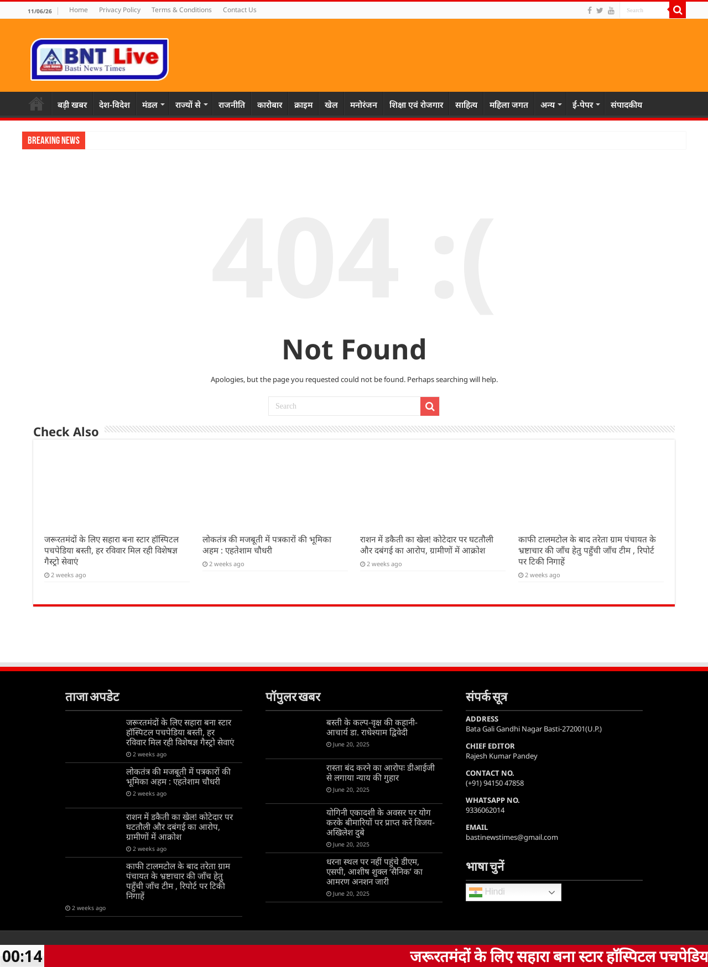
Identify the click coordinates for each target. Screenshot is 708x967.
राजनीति (231, 104)
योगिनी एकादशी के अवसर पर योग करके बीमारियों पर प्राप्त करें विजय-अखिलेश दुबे (380, 822)
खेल (331, 104)
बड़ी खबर (72, 104)
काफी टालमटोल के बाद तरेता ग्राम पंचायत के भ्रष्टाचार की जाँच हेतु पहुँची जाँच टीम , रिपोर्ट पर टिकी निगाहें (587, 550)
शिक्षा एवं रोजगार (416, 104)
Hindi (487, 892)
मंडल (150, 104)
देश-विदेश (114, 104)
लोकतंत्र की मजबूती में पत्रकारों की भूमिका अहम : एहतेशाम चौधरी (266, 545)
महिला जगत (509, 104)
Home (78, 9)
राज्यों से (188, 104)
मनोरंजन (363, 104)
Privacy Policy (119, 9)
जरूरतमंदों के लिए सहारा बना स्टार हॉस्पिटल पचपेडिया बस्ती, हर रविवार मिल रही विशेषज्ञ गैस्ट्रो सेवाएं (111, 550)
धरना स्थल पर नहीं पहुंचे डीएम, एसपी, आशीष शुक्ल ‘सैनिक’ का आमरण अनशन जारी (374, 871)
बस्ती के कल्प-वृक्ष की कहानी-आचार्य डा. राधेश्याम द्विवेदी (372, 727)
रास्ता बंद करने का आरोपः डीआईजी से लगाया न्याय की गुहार (380, 772)
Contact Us (240, 9)
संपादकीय (626, 104)
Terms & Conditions (182, 9)
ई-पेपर (582, 104)
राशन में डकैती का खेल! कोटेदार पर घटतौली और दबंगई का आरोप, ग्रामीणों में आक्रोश (426, 545)
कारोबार (269, 104)
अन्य (547, 104)
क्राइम (303, 104)
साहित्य (466, 104)
